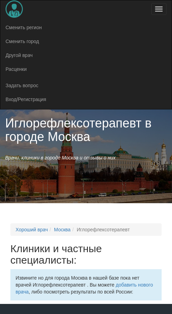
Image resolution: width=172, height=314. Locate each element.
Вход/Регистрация (26, 99)
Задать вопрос (22, 85)
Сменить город (22, 41)
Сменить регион (24, 27)
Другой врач (19, 55)
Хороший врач (32, 229)
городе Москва (47, 137)
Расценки (16, 69)
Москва (62, 229)
